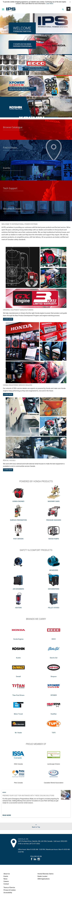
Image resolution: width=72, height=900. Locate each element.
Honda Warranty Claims (45, 874)
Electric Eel (53, 658)
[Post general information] (36, 805)
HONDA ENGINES (18, 501)
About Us (7, 874)
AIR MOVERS (53, 570)
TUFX (53, 733)
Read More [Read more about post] (7, 815)
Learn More (49, 3)
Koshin (18, 658)
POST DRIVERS (18, 539)
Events (6, 876)
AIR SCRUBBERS (18, 589)
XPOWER (54, 695)
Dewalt (18, 676)
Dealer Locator (42, 876)
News (4, 792)
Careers (6, 881)
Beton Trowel (18, 714)
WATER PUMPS (53, 539)
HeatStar (54, 714)
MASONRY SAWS (53, 501)
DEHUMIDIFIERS (53, 589)
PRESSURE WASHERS (53, 520)
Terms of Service (9, 887)
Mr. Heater (18, 733)
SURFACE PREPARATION (18, 520)
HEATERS (18, 608)
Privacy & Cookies (10, 890)
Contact (6, 884)
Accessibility (8, 892)
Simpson (54, 676)
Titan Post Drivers (18, 695)
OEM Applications (44, 879)
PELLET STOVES (53, 608)
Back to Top (36, 825)
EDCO (53, 639)
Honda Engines (18, 639)
